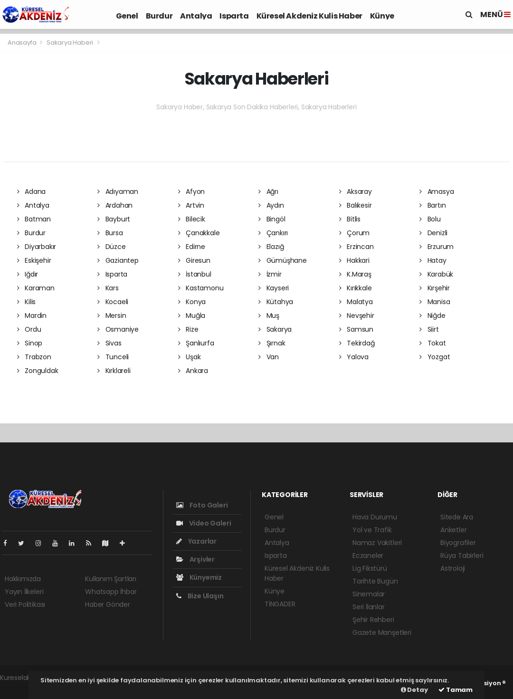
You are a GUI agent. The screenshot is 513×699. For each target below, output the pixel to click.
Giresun (194, 260)
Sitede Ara (456, 517)
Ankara (193, 370)
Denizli (433, 233)
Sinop (30, 343)
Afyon (191, 191)
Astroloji (452, 568)
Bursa (110, 233)
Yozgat (434, 357)
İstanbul (194, 274)
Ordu (29, 329)
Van (268, 357)
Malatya (356, 301)
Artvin (191, 205)
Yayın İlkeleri (24, 591)
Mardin (32, 315)
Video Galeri (203, 523)
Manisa (434, 301)
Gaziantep (118, 260)
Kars (108, 288)
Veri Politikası (25, 604)
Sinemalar (368, 594)
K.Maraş (355, 274)
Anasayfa (23, 42)
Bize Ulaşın (200, 596)
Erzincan (356, 246)
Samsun (356, 329)
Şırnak (271, 343)
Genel (127, 15)
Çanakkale (199, 233)
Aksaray (355, 191)
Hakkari (354, 260)
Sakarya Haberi (70, 42)
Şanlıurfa (196, 343)
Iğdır (27, 274)
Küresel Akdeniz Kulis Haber (309, 15)
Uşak (189, 357)
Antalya (196, 15)
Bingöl (271, 219)
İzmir (270, 274)
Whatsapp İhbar (110, 591)
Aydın (271, 205)
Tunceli (113, 357)
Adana (31, 191)
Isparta (233, 15)
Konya (192, 301)
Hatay (432, 260)
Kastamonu (201, 288)
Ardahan (115, 205)
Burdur (159, 15)
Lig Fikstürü (369, 568)
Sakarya (275, 329)
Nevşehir (356, 315)
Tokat (432, 343)
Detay (414, 689)
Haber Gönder (107, 604)
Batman (34, 219)
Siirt (429, 329)
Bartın (432, 205)
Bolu (430, 219)
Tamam (455, 689)
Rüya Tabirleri (461, 555)
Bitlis (350, 219)
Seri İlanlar (368, 607)
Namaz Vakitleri (377, 542)
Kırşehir (434, 288)
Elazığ (271, 246)
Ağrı (268, 191)
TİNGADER (280, 604)
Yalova (354, 357)
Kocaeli (112, 301)
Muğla (192, 315)
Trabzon (34, 357)
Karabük (436, 274)
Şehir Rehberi (373, 619)
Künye (382, 15)
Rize (188, 329)
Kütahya (275, 301)
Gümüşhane (282, 260)
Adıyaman (117, 191)
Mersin (111, 315)
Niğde (432, 315)
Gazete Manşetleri (381, 632)
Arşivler (195, 559)
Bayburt (113, 219)
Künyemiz (199, 577)
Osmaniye (118, 329)
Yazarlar (196, 541)
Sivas (109, 343)
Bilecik (191, 219)
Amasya (436, 191)
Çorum (354, 233)
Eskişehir (34, 260)
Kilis (26, 301)
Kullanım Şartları (110, 579)
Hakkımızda (23, 579)
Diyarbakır (37, 246)
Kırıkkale (355, 288)
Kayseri (273, 288)
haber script (19, 687)
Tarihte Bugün (375, 581)
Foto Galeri (202, 505)
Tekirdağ (357, 343)
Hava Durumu (374, 517)
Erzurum (436, 246)
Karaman (36, 288)
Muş (268, 315)
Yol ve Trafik (372, 530)
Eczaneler (367, 555)
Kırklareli (114, 370)
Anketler (453, 530)
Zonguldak (37, 370)
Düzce (111, 246)
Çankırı (273, 233)
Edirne (191, 246)
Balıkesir (355, 205)
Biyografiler (458, 542)
